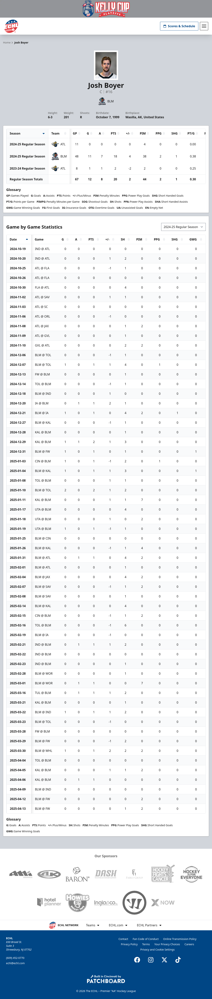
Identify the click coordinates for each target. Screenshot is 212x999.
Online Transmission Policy (179, 939)
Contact (123, 939)
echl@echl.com (15, 963)
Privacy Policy (129, 944)
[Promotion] (106, 9)
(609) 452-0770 (15, 958)
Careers (189, 944)
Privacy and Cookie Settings (157, 949)
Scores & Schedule (179, 26)
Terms (146, 944)
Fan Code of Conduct (146, 939)
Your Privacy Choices (167, 944)
